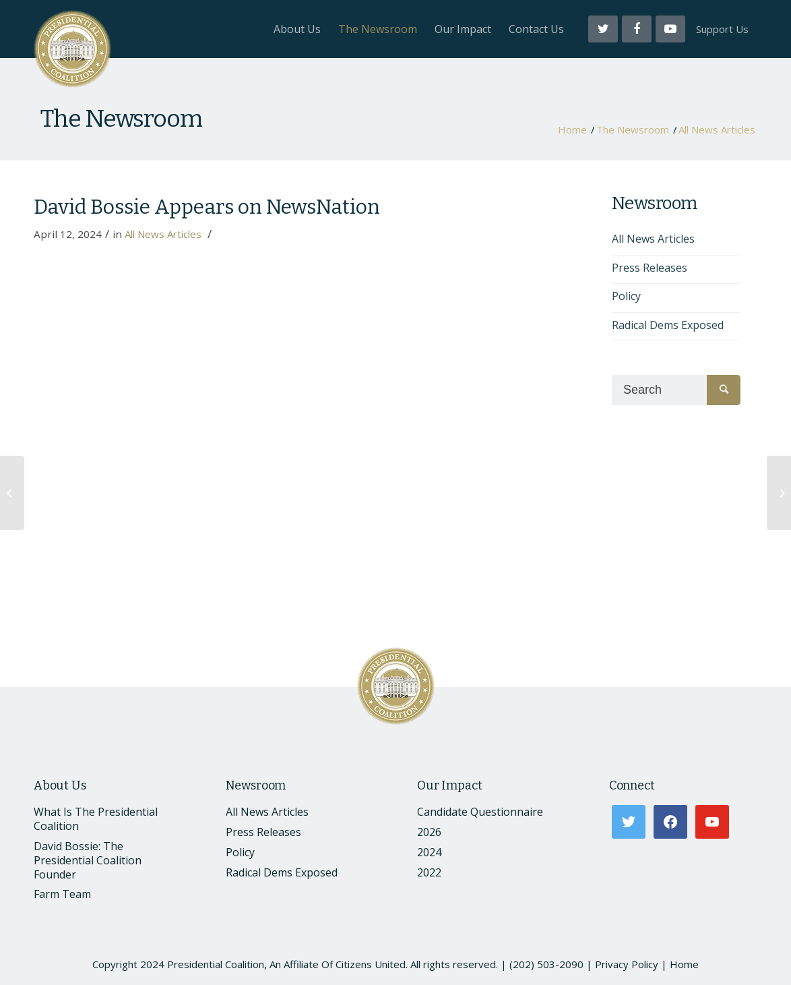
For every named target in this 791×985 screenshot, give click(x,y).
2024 (429, 852)
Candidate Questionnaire (480, 811)
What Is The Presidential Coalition (96, 818)
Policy (626, 296)
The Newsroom (121, 118)
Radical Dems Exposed (668, 325)
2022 (429, 872)
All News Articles (716, 130)
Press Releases (649, 267)
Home (572, 130)
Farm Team (62, 894)
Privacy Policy (626, 964)
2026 (429, 832)
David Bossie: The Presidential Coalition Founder (87, 860)
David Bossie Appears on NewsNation (207, 207)
